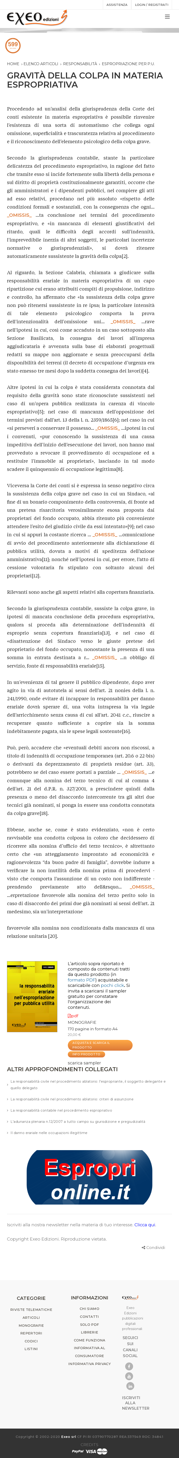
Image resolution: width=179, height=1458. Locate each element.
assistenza (117, 5)
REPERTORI (31, 1333)
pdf (73, 1015)
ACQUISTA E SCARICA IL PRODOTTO (91, 1045)
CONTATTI (89, 1317)
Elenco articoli (41, 64)
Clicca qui (144, 1224)
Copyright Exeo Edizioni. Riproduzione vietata (56, 1239)
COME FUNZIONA (89, 1340)
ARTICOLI (31, 1318)
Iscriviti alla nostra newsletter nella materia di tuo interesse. (70, 1224)
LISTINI (31, 1349)
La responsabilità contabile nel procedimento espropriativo (61, 1110)
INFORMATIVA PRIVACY (89, 1364)
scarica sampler (84, 1063)
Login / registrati (151, 5)
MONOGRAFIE (82, 1022)
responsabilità (80, 64)
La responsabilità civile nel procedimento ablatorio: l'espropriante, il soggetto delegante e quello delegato (88, 1084)
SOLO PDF (89, 1325)
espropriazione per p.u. (128, 64)
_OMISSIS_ (19, 215)
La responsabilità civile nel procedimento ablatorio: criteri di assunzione (72, 1099)
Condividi (155, 1247)
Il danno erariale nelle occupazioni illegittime (49, 1133)
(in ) (92, 977)
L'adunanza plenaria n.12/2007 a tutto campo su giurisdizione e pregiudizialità (77, 1122)
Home (13, 64)
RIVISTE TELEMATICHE (31, 1310)
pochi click (112, 985)
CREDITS (89, 1444)
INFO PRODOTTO (86, 1054)
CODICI (31, 1341)
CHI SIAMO (89, 1309)
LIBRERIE (89, 1332)
